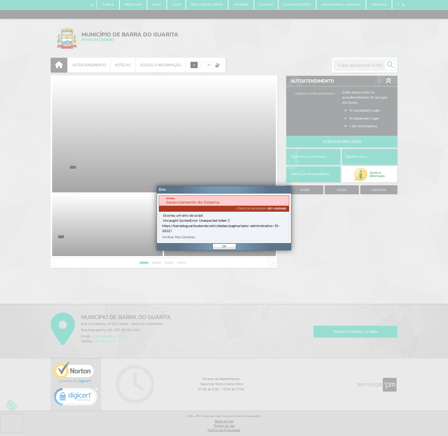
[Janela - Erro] (224, 218)
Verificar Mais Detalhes (178, 237)
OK (224, 246)
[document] (224, 218)
